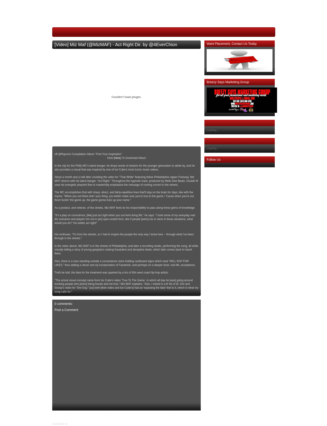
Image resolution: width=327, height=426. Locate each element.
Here (117, 158)
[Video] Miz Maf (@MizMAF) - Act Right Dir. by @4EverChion (115, 44)
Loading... (213, 130)
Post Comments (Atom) (83, 424)
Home (127, 416)
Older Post (58, 416)
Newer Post (197, 416)
